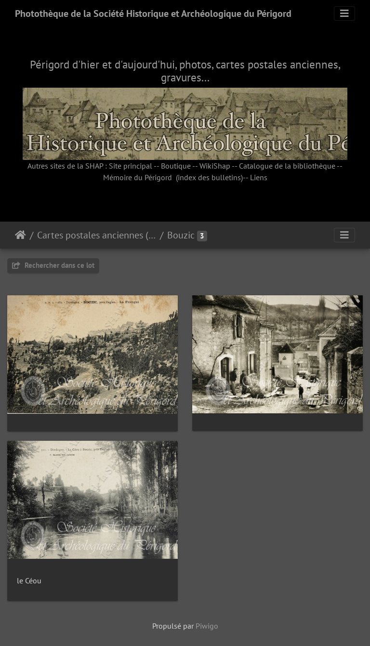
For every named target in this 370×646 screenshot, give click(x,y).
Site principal (130, 166)
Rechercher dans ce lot (53, 265)
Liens (258, 177)
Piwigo (207, 626)
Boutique (176, 166)
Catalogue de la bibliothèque (287, 166)
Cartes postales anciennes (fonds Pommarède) (96, 235)
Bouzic (181, 235)
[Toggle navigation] (344, 13)
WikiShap (214, 166)
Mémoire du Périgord (137, 177)
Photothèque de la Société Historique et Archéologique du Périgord (153, 13)
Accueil (20, 235)
